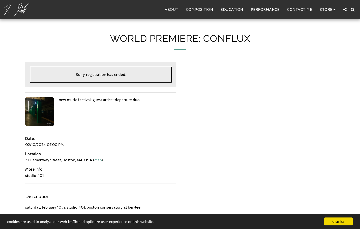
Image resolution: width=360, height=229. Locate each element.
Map (98, 159)
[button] (344, 10)
